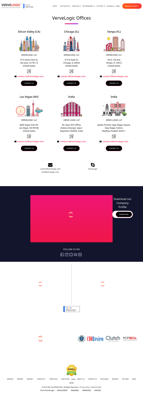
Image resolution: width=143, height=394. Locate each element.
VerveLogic (92, 169)
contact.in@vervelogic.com (73, 141)
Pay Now (125, 379)
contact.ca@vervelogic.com (30, 76)
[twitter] (71, 254)
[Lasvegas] (29, 136)
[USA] (29, 71)
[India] (72, 136)
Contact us (92, 379)
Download (123, 214)
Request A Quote (132, 6)
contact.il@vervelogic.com (73, 76)
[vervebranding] (102, 283)
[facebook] (62, 254)
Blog (118, 6)
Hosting (97, 390)
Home (55, 6)
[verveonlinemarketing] (40, 283)
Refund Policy (96, 387)
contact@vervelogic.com (50, 169)
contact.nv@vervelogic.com (30, 141)
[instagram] (80, 254)
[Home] (11, 6)
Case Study (65, 379)
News (73, 379)
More (71, 383)
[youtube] (75, 254)
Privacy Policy (85, 387)
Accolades (104, 379)
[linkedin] (66, 254)
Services (10, 379)
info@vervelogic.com (50, 172)
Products (41, 379)
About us (80, 379)
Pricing (30, 379)
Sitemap (20, 379)
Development (62, 390)
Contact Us (29, 83)
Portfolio (53, 379)
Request (115, 379)
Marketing (86, 390)
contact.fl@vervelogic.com (115, 76)
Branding (75, 390)
